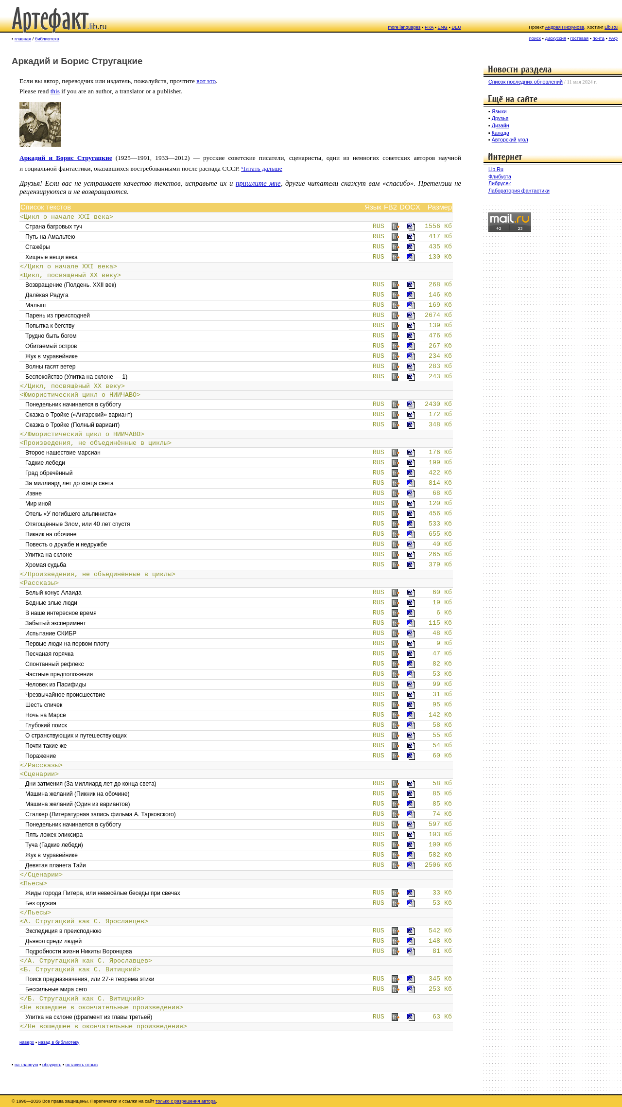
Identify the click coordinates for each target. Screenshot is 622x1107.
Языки (499, 111)
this (55, 91)
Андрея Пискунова (565, 27)
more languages (404, 27)
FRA (429, 27)
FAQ (613, 38)
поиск (535, 38)
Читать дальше (261, 168)
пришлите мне (258, 183)
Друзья (500, 118)
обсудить (51, 1064)
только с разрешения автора (186, 1101)
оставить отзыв (82, 1064)
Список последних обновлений (525, 82)
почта (599, 38)
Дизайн (500, 125)
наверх (26, 1042)
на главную (26, 1064)
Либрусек (499, 183)
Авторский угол (510, 139)
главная (23, 38)
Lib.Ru (611, 27)
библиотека (47, 38)
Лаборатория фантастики (519, 190)
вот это (206, 81)
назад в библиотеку (59, 1042)
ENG (443, 27)
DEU (456, 27)
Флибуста (499, 176)
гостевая (579, 38)
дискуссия (555, 38)
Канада (500, 133)
